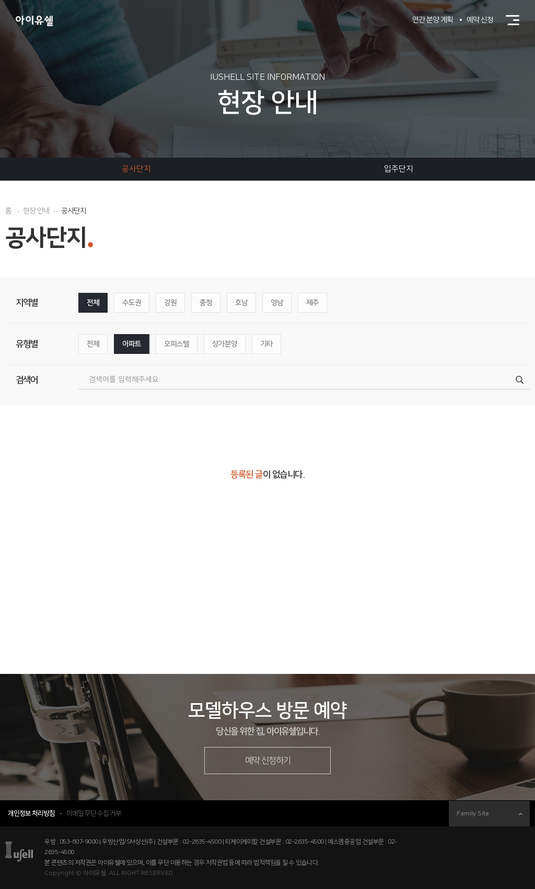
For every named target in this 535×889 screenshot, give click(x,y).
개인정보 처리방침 (31, 813)
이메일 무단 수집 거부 (93, 813)
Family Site (489, 813)
